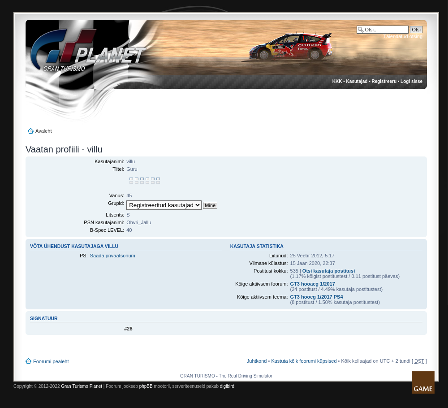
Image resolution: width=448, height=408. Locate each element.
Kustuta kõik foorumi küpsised (303, 361)
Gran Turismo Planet (81, 386)
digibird (227, 386)
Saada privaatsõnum (112, 255)
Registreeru (383, 81)
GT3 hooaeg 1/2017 (312, 283)
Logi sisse (411, 81)
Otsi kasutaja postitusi (328, 270)
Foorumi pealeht (51, 361)
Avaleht (43, 131)
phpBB (146, 386)
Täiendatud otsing (402, 36)
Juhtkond (257, 361)
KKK (337, 81)
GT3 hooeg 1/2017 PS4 (316, 296)
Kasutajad (357, 81)
